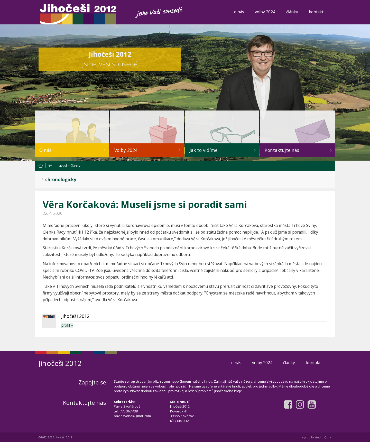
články (292, 12)
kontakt (316, 12)
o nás (239, 12)
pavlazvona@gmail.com (132, 415)
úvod (63, 165)
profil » (67, 325)
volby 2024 (265, 12)
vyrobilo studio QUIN (316, 437)
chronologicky (60, 179)
